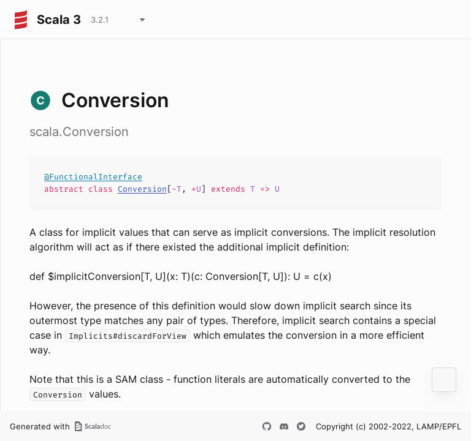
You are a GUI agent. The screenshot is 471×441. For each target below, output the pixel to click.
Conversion (142, 189)
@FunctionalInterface (93, 177)
